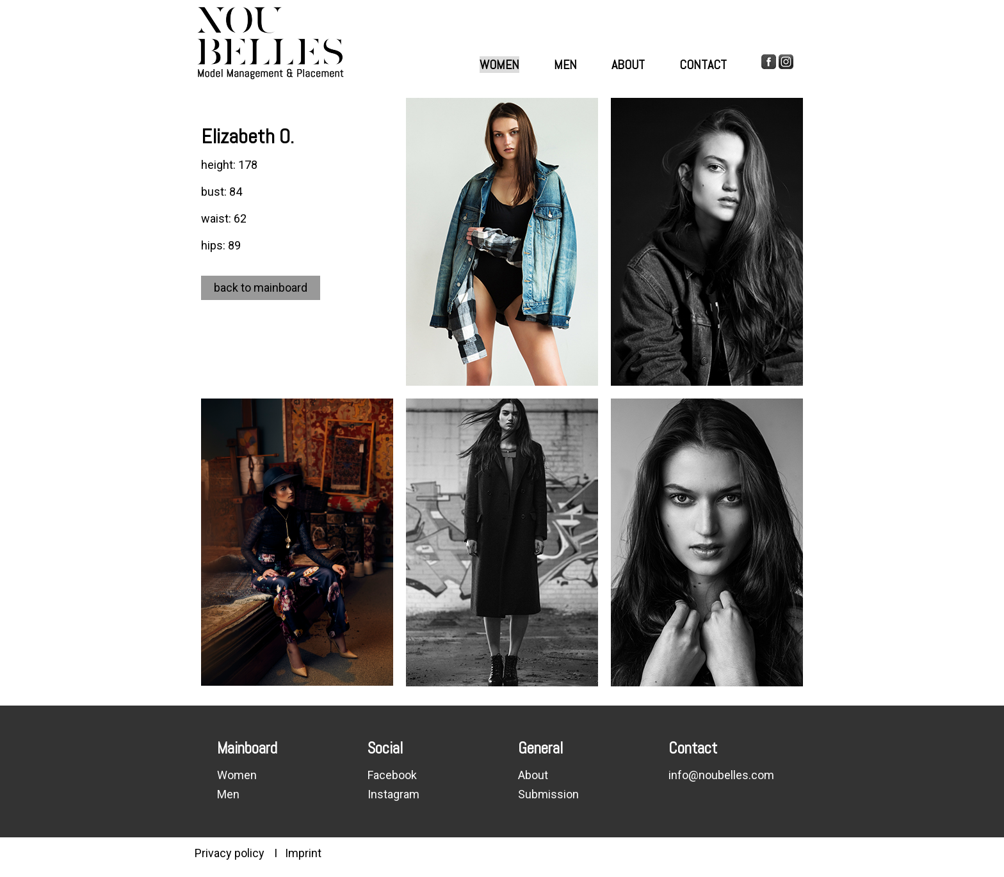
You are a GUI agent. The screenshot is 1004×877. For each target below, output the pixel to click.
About (628, 64)
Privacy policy (229, 853)
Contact (703, 64)
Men (565, 64)
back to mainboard (260, 287)
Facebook (392, 775)
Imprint (303, 853)
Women (499, 64)
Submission (548, 794)
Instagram (393, 794)
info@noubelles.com (721, 775)
